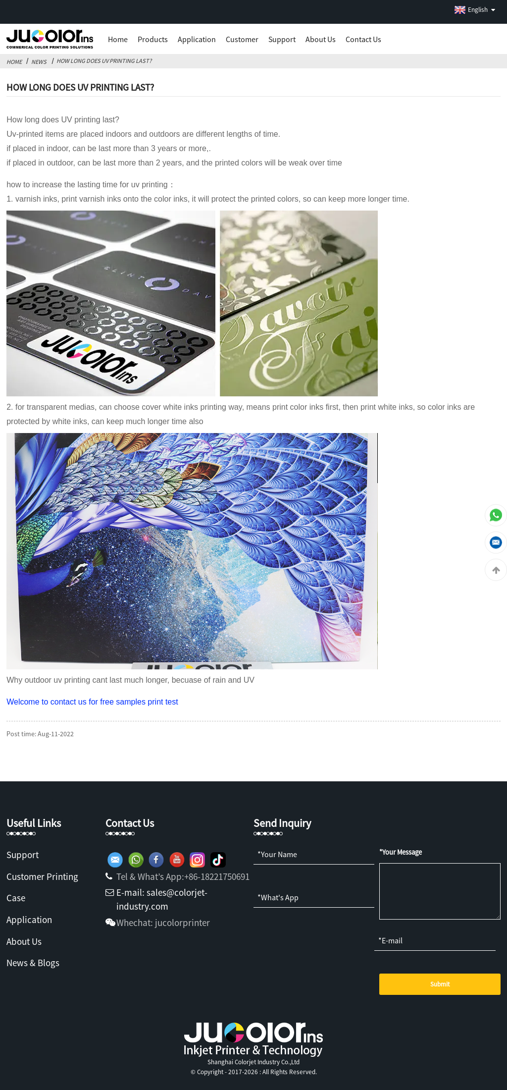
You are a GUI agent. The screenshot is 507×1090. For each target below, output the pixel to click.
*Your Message (400, 852)
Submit (440, 984)
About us (320, 39)
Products (153, 39)
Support (282, 39)
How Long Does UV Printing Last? (104, 60)
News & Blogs (32, 963)
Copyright (209, 1072)
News (39, 61)
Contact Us (363, 39)
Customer (242, 39)
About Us (24, 941)
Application (197, 39)
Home (118, 39)
